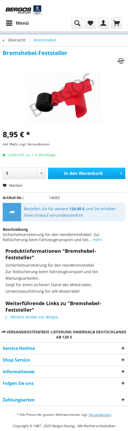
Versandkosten (100, 414)
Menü (17, 22)
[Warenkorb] (116, 23)
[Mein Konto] (103, 23)
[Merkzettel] (90, 23)
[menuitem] (17, 23)
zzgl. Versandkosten (35, 144)
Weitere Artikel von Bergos (31, 317)
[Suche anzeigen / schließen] (76, 23)
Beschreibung (15, 229)
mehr (96, 239)
